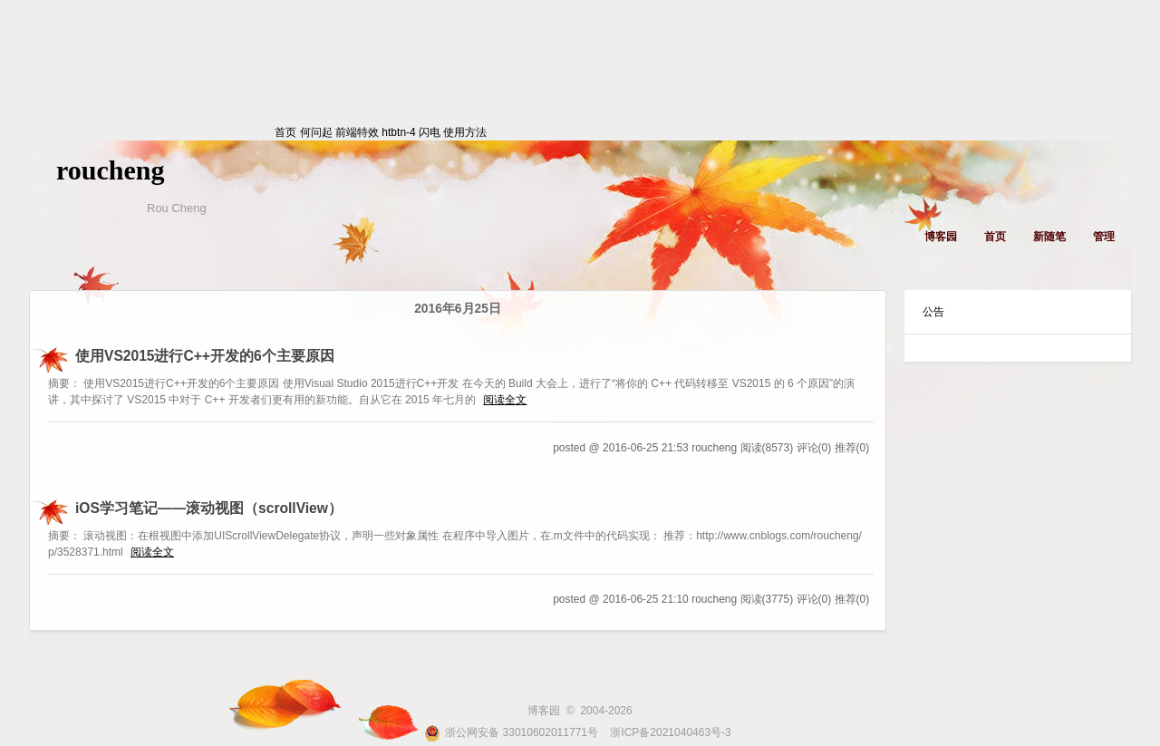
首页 (150, 132)
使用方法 (465, 132)
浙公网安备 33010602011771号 (511, 732)
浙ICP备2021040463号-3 (670, 732)
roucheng (110, 170)
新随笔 (1049, 236)
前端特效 (357, 132)
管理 (1104, 236)
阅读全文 (505, 399)
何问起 (316, 132)
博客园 (940, 236)
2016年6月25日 (457, 308)
